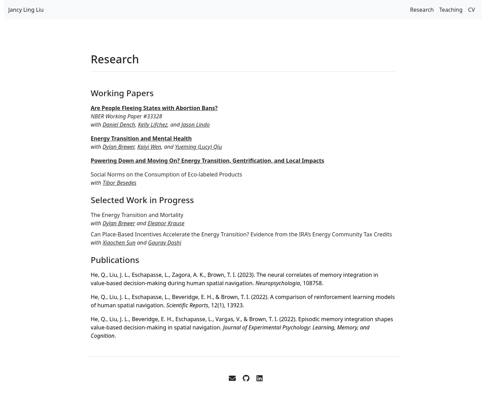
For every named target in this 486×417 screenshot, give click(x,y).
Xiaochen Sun (118, 242)
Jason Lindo (195, 124)
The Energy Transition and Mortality (137, 215)
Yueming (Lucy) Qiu (198, 147)
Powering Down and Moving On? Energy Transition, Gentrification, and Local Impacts (207, 160)
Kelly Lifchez (153, 124)
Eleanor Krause (165, 223)
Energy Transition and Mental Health (141, 138)
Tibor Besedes (119, 183)
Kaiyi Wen (149, 147)
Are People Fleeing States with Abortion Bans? (154, 108)
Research (422, 9)
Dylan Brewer (118, 147)
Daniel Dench (118, 124)
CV (471, 9)
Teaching (450, 9)
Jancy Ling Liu (26, 9)
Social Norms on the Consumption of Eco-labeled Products (166, 174)
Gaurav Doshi (164, 242)
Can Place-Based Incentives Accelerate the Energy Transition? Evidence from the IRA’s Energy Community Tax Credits (241, 234)
